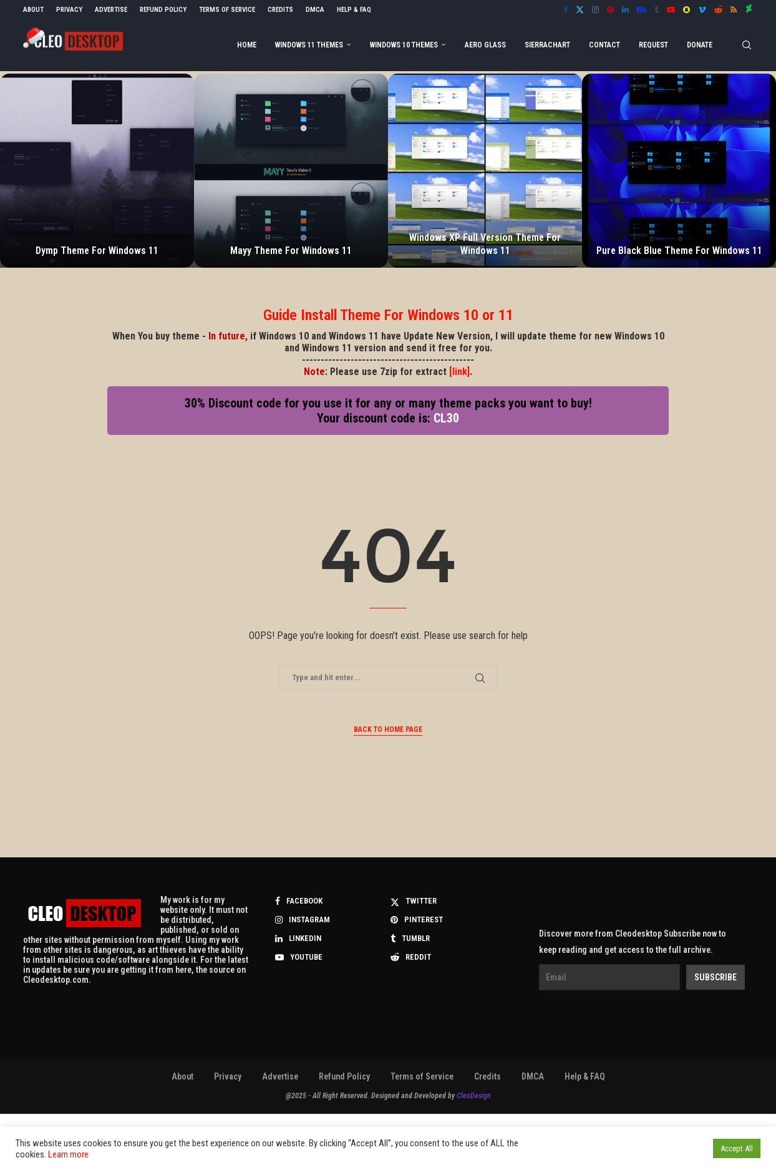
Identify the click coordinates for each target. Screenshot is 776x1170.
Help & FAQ (354, 10)
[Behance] (641, 10)
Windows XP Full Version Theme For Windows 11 (485, 244)
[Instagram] (595, 10)
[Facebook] (565, 10)
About (33, 10)
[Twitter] (580, 10)
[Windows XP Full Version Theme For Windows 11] (485, 171)
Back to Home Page (388, 729)
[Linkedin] (625, 10)
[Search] (746, 45)
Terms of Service (227, 10)
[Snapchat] (686, 10)
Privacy (69, 10)
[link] (459, 372)
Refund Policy (163, 10)
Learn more (68, 1154)
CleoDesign (474, 1095)
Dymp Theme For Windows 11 (97, 250)
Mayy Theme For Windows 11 (291, 250)
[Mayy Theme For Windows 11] (291, 171)
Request (653, 45)
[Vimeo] (702, 10)
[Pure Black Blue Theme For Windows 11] (679, 171)
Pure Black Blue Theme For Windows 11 (679, 250)
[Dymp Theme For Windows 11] (97, 171)
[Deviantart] (749, 10)
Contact (604, 45)
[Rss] (733, 10)
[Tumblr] (656, 10)
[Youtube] (671, 10)
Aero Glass (485, 45)
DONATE (699, 45)
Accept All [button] (736, 1148)
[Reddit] (718, 10)
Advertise (111, 10)
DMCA (315, 10)
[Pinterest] (610, 10)
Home (246, 45)
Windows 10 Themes (404, 45)
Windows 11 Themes (309, 45)
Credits (280, 10)
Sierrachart (547, 45)
